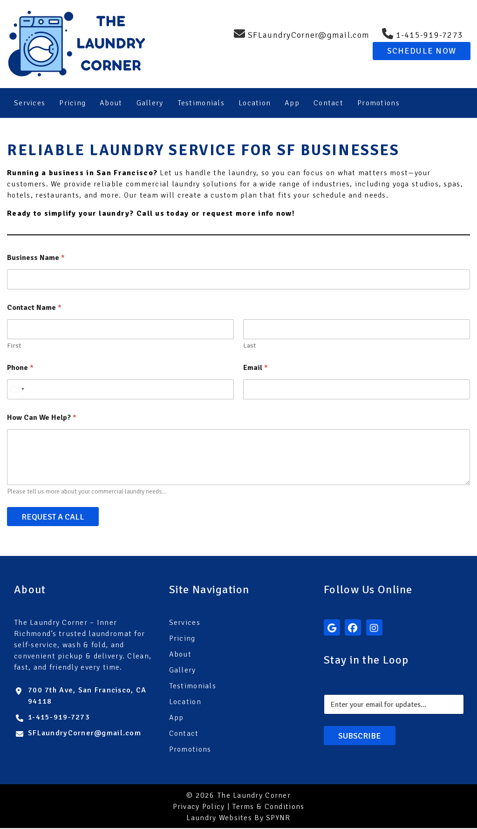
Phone (20, 368)
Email (255, 368)
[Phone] (120, 390)
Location (254, 103)
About (111, 103)
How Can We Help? (41, 418)
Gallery (150, 103)
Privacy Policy (199, 807)
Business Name (36, 258)
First (14, 346)
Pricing (72, 103)
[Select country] (17, 390)
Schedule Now (421, 51)
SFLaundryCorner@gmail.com (84, 734)
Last (249, 346)
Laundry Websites (219, 818)
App (292, 103)
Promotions (378, 103)
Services (29, 103)
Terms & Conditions (268, 807)
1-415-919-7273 (59, 718)
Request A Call (52, 517)
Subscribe (359, 736)
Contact (328, 103)
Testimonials (201, 103)
